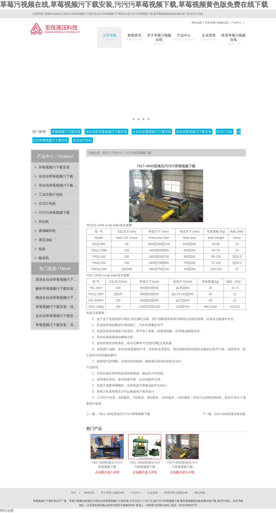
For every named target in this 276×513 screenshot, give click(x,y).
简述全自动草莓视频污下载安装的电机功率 (68, 279)
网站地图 (197, 22)
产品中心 (236, 22)
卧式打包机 (224, 131)
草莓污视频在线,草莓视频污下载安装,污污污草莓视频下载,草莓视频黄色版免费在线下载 (134, 4)
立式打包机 (47, 203)
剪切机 (44, 221)
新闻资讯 (134, 37)
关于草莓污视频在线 (112, 492)
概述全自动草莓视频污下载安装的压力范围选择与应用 (77, 297)
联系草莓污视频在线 (216, 22)
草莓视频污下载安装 (66, 131)
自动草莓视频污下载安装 (194, 131)
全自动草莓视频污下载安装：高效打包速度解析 (72, 316)
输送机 (44, 258)
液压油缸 (45, 240)
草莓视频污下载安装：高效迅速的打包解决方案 (72, 325)
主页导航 (109, 37)
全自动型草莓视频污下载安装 (106, 131)
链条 (42, 249)
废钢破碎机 (47, 231)
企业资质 (209, 37)
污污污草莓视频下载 (54, 212)
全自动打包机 (82, 140)
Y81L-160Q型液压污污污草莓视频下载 (124, 414)
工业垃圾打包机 (51, 194)
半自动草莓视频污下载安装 (59, 185)
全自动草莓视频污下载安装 (151, 131)
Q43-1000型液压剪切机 (230, 414)
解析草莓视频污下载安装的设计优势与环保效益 (72, 288)
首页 (105, 152)
